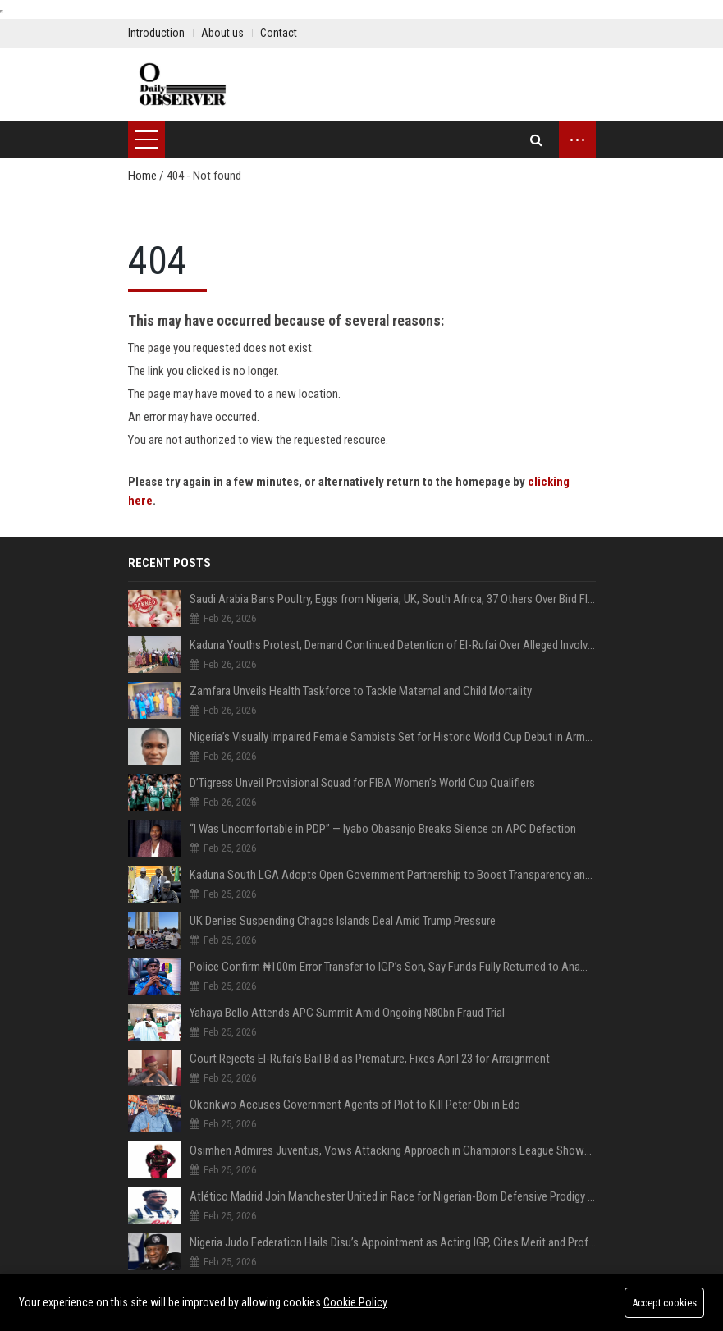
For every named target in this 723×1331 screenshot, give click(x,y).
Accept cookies (663, 1303)
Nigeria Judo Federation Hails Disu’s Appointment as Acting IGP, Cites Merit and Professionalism (393, 1242)
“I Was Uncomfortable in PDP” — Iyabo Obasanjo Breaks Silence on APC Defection (383, 828)
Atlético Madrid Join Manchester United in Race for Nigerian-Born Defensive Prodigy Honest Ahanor (393, 1196)
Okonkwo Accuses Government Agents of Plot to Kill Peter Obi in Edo (355, 1104)
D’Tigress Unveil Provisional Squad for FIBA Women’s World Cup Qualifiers (362, 782)
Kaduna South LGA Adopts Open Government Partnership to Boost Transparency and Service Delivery (393, 874)
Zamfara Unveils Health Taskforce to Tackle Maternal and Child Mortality (361, 691)
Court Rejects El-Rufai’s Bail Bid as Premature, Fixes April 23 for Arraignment (370, 1058)
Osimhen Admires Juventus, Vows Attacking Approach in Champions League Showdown (393, 1150)
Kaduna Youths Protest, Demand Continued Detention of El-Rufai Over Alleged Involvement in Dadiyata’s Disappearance (393, 645)
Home (143, 175)
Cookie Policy (355, 1302)
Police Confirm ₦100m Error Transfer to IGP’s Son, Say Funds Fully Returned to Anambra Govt (393, 966)
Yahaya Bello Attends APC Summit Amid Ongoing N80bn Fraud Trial (347, 1012)
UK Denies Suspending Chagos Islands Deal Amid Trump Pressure (343, 920)
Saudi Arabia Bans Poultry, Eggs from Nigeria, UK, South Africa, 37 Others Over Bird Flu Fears (393, 599)
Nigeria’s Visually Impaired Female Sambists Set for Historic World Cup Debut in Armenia (393, 737)
